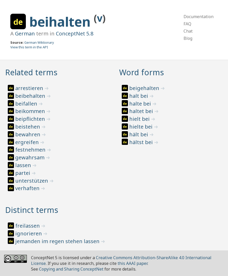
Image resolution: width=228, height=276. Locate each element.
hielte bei (141, 126)
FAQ (187, 24)
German (25, 33)
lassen (23, 165)
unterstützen (32, 180)
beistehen (28, 126)
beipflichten (30, 118)
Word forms (141, 72)
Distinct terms (31, 210)
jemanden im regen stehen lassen (58, 241)
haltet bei (141, 111)
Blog (188, 38)
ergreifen (27, 142)
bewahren (28, 134)
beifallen (27, 103)
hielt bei (140, 118)
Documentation (199, 16)
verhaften (28, 188)
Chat (188, 31)
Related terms (31, 72)
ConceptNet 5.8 (74, 33)
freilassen (28, 225)
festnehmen (31, 149)
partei (23, 172)
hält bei (139, 134)
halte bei (140, 103)
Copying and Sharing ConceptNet (71, 269)
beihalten (61, 22)
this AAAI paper (132, 263)
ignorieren (29, 233)
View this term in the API (29, 47)
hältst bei (141, 142)
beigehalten (145, 88)
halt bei (139, 95)
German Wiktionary (39, 42)
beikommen (30, 111)
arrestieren (29, 88)
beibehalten (31, 95)
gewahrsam (30, 157)
